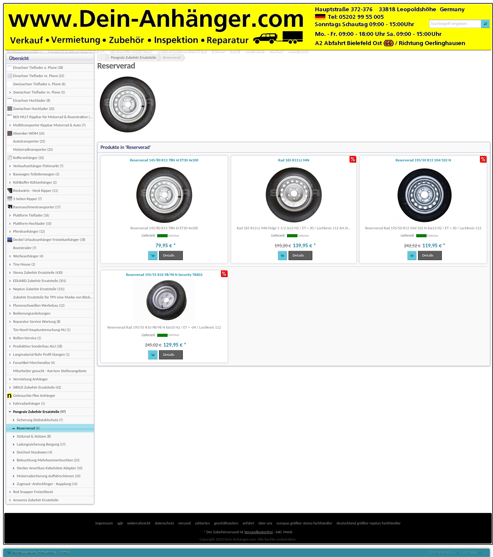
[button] (485, 23)
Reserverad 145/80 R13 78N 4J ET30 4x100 (164, 160)
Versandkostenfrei (258, 532)
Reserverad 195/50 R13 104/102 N (423, 160)
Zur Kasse (470, 553)
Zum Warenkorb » (441, 553)
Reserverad (172, 57)
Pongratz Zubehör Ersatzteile (133, 57)
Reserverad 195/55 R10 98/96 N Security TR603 (164, 274)
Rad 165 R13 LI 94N (293, 160)
